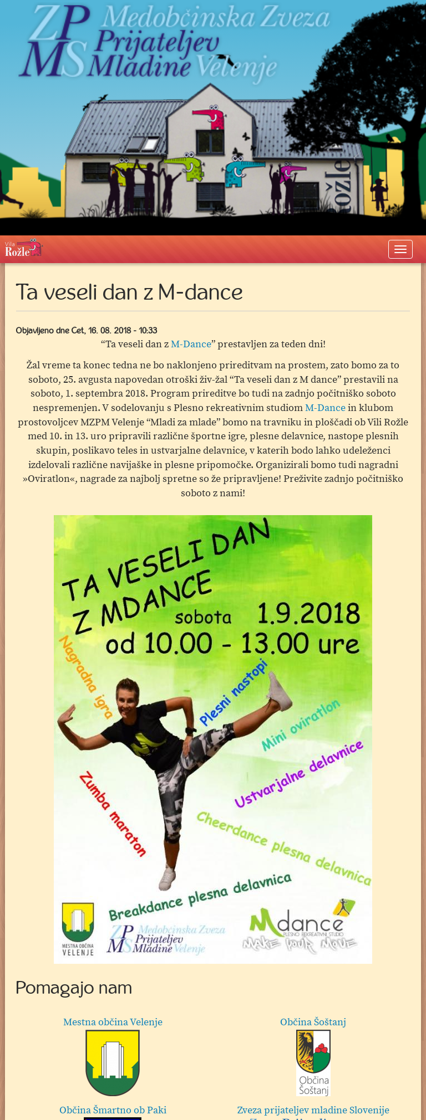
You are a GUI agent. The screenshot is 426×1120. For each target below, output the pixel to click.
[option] (213, 739)
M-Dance (191, 344)
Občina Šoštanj (313, 1056)
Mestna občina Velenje (113, 1056)
